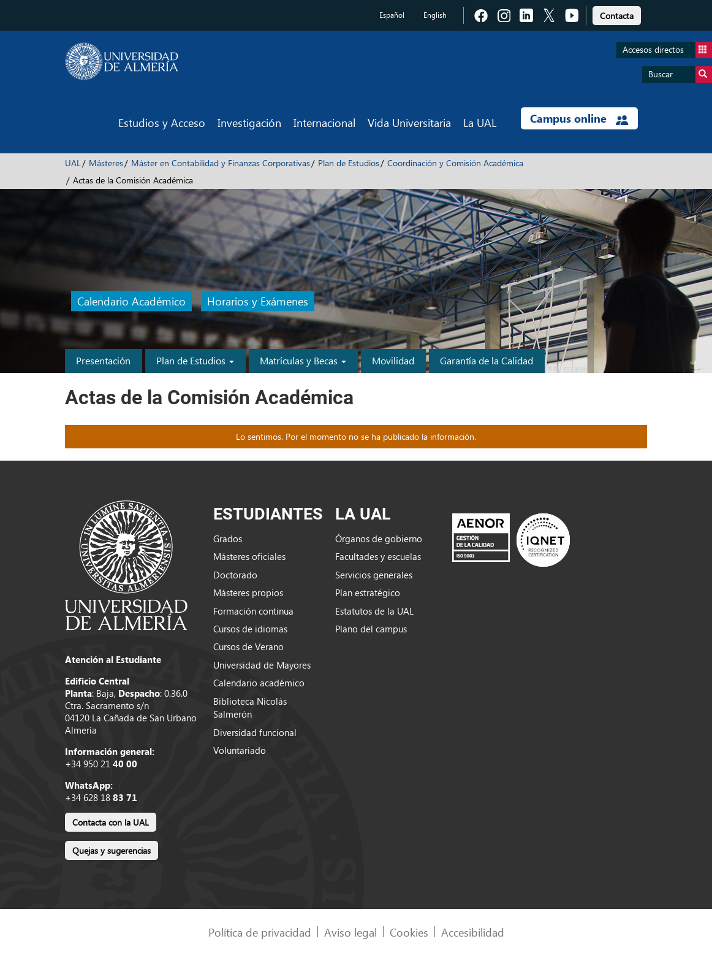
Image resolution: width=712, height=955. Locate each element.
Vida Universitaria (409, 122)
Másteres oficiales (249, 556)
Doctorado (235, 575)
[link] (617, 13)
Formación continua (253, 611)
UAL (73, 163)
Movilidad (393, 360)
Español (391, 15)
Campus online (579, 118)
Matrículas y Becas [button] (303, 360)
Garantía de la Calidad (486, 360)
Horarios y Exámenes (257, 301)
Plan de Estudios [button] (195, 360)
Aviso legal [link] (350, 932)
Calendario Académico (131, 301)
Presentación (103, 360)
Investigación (249, 122)
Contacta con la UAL (110, 822)
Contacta (617, 15)
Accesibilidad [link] (472, 932)
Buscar (680, 74)
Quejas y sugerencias (111, 850)
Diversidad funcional (255, 732)
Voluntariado (239, 750)
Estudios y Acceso (161, 122)
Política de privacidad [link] (259, 932)
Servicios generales (373, 575)
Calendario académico (259, 683)
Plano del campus (371, 629)
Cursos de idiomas (250, 629)
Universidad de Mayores (262, 665)
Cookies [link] (409, 932)
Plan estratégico (367, 592)
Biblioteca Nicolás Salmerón (250, 707)
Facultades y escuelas (378, 556)
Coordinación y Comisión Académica (455, 163)
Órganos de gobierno (378, 538)
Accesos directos (667, 50)
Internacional (324, 122)
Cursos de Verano (248, 646)
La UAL (479, 122)
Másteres (106, 163)
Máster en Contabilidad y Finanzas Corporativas (220, 163)
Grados (227, 538)
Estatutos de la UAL (374, 611)
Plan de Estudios (348, 163)
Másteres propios (248, 592)
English (435, 15)
